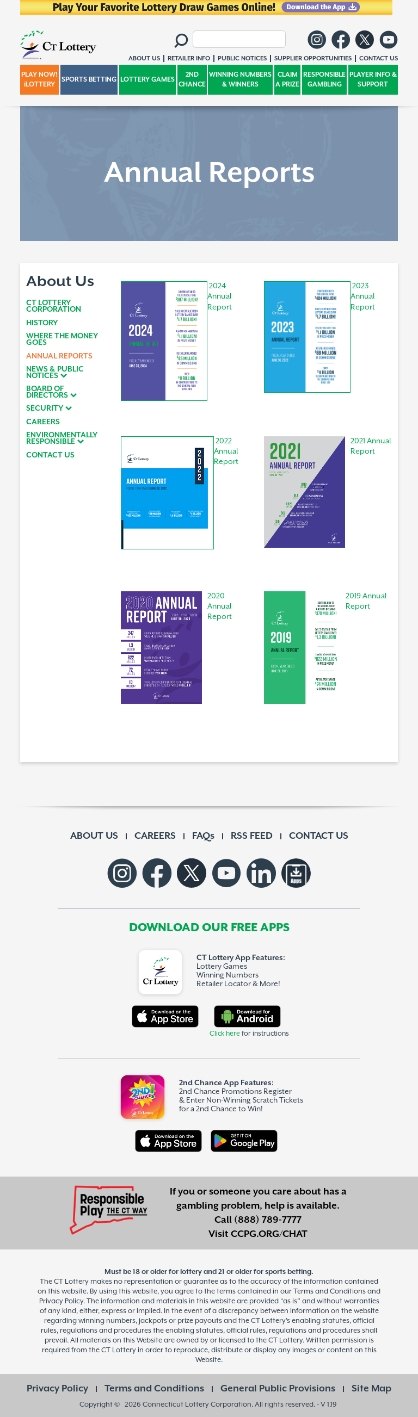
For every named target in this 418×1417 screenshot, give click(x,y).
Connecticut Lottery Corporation (197, 1405)
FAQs (203, 836)
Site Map (371, 1388)
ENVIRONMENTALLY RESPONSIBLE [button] (61, 438)
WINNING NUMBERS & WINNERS (240, 80)
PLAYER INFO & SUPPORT (373, 80)
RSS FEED (252, 836)
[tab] (66, 372)
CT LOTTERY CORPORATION (53, 306)
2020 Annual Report (219, 606)
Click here (225, 1034)
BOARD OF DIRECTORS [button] (47, 392)
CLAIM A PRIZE (287, 80)
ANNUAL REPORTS (59, 356)
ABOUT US (94, 836)
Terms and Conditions (154, 1388)
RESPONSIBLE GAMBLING (324, 80)
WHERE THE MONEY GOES (62, 339)
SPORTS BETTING (89, 80)
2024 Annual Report (219, 296)
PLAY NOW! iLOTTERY (39, 80)
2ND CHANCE (192, 80)
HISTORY (42, 323)
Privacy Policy (57, 1388)
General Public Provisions (277, 1388)
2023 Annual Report (363, 296)
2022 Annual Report (226, 451)
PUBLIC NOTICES (242, 58)
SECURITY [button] (44, 408)
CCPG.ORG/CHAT (269, 1234)
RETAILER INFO (189, 58)
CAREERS (43, 422)
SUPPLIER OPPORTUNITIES (313, 58)
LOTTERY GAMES (147, 80)
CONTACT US (50, 455)
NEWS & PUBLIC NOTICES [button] (55, 372)
